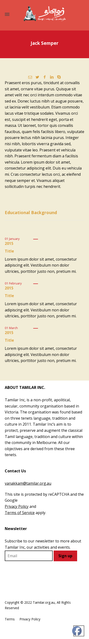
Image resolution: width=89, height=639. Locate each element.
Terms (10, 619)
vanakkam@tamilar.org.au (28, 483)
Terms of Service (20, 512)
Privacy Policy (16, 506)
